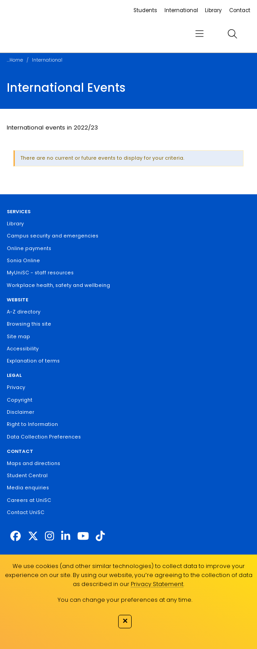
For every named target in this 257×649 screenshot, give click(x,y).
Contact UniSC (25, 512)
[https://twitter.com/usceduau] (33, 536)
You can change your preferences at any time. (125, 600)
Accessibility (23, 348)
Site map (18, 336)
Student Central (27, 475)
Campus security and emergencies (52, 236)
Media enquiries (28, 487)
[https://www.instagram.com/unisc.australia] (49, 536)
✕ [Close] (125, 621)
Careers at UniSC (29, 500)
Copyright (19, 400)
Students (145, 10)
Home (16, 60)
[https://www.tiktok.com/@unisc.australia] (100, 536)
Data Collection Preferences (44, 437)
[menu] (199, 33)
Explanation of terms (33, 361)
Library (213, 10)
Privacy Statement (157, 584)
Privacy (16, 387)
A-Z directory (23, 312)
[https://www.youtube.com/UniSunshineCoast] (83, 536)
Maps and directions (33, 463)
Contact (239, 10)
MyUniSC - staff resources (40, 272)
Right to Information (32, 424)
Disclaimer (20, 412)
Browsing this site (29, 324)
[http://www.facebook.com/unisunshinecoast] (15, 536)
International (181, 10)
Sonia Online (23, 260)
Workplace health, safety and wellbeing (58, 285)
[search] (232, 33)
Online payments (29, 248)
